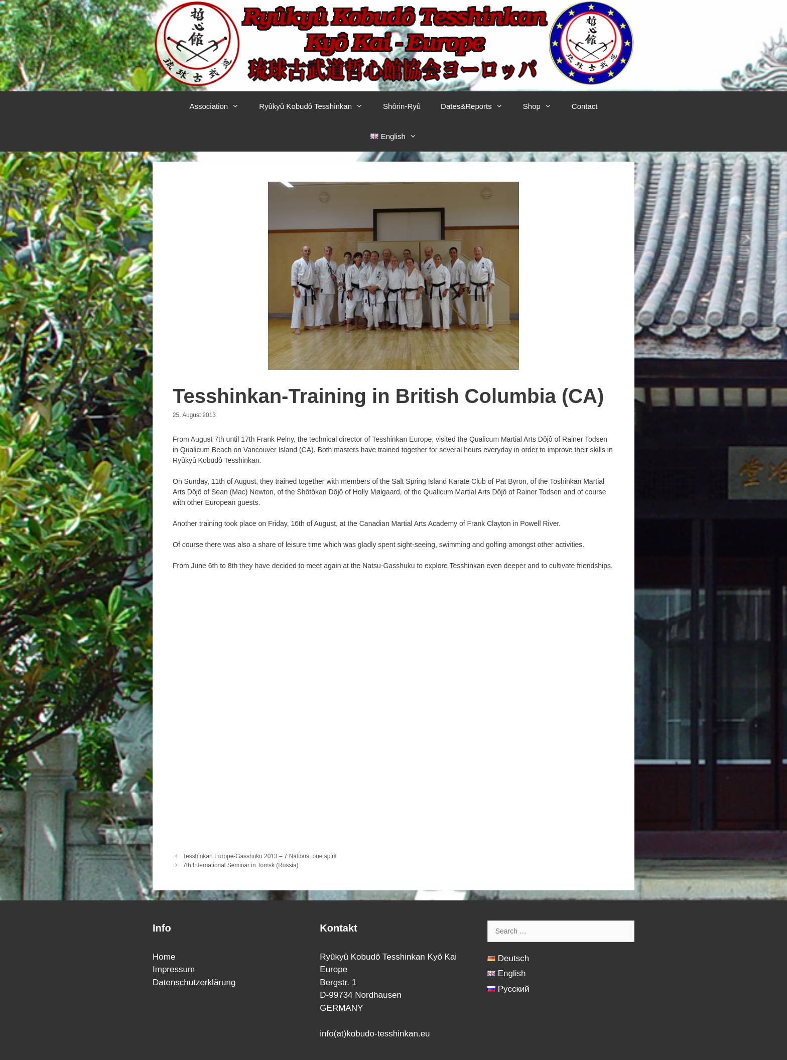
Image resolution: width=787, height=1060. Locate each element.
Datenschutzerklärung (194, 982)
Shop (542, 106)
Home (164, 957)
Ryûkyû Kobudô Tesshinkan (316, 106)
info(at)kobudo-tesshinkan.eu (375, 1033)
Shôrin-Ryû (402, 106)
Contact (585, 106)
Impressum (174, 969)
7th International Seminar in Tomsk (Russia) (240, 865)
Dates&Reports (477, 106)
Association (219, 106)
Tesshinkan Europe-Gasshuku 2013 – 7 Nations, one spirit (260, 856)
